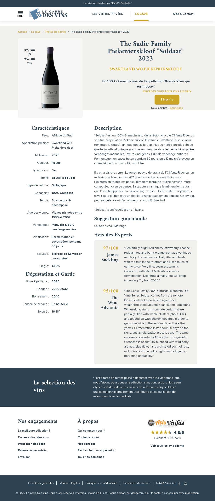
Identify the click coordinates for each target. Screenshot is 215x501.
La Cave (141, 14)
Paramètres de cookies (136, 483)
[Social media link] (180, 483)
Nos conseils (86, 444)
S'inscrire (167, 99)
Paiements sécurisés (32, 450)
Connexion (176, 108)
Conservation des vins (33, 437)
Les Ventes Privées (107, 14)
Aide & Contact (183, 14)
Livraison (24, 457)
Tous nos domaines (91, 457)
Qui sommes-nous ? (91, 431)
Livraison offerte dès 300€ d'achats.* (107, 3)
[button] (20, 14)
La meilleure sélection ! (34, 431)
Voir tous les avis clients (167, 446)
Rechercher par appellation (96, 450)
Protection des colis (31, 444)
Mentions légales (69, 483)
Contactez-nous (88, 437)
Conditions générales (41, 483)
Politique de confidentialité (101, 483)
